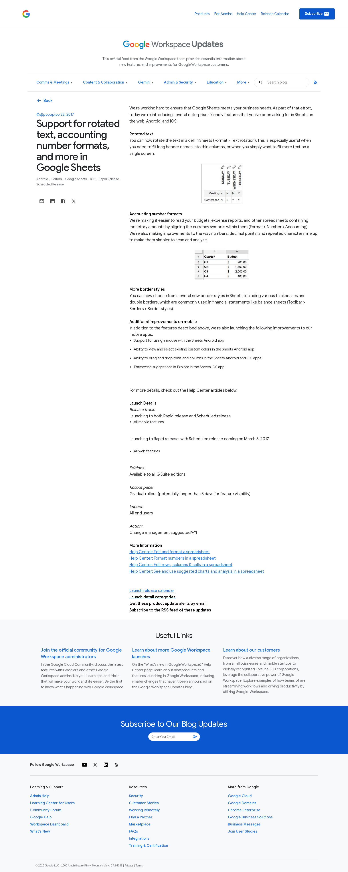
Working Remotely (144, 810)
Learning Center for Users (52, 803)
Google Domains (242, 803)
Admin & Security (180, 82)
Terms (139, 865)
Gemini (145, 82)
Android (42, 179)
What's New (40, 831)
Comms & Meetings (54, 82)
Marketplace (139, 824)
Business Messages (244, 824)
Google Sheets (76, 179)
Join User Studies (242, 831)
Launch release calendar (151, 590)
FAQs (133, 831)
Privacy (129, 865)
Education (217, 82)
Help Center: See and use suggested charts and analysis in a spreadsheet (196, 571)
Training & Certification (148, 845)
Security (136, 796)
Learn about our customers (251, 650)
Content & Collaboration (105, 82)
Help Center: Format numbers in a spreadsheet (172, 558)
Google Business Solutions (250, 817)
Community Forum (45, 810)
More (243, 82)
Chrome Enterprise (244, 810)
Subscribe (317, 14)
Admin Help (39, 796)
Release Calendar (275, 14)
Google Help (41, 817)
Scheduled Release (50, 184)
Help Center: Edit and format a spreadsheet (169, 551)
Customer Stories (144, 803)
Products (202, 14)
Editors (57, 179)
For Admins (223, 14)
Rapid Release (109, 179)
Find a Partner (140, 817)
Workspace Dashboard (49, 824)
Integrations (139, 838)
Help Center (246, 14)
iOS (93, 179)
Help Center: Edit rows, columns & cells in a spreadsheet (180, 564)
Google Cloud (240, 796)
